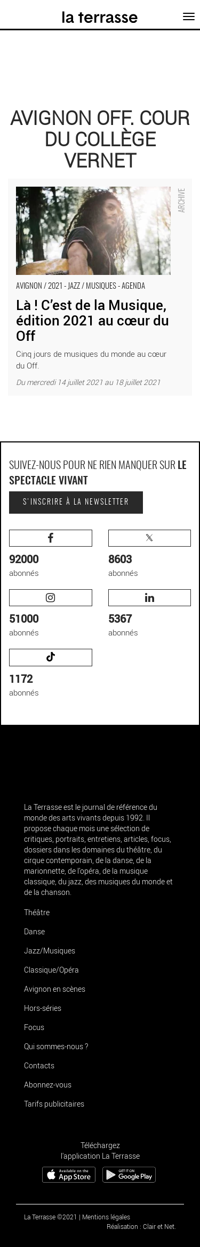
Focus (34, 1027)
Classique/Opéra (51, 970)
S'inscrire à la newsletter (76, 502)
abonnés (50, 554)
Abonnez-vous (47, 1084)
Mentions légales (106, 1216)
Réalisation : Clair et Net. (141, 1226)
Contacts (39, 1065)
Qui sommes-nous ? (56, 1046)
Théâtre (37, 912)
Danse (34, 931)
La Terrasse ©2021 (50, 1216)
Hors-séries (42, 1008)
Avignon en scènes (54, 989)
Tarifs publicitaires (54, 1104)
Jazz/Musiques (49, 950)
